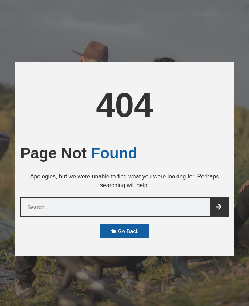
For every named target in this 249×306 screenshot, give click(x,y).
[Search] (219, 207)
